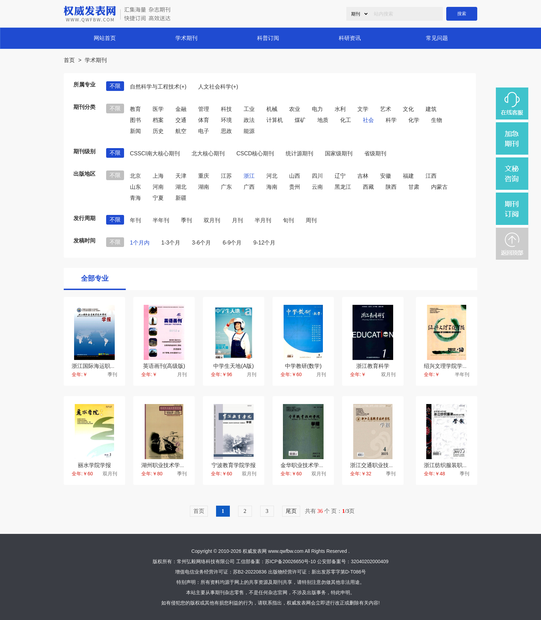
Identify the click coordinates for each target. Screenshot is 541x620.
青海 (135, 198)
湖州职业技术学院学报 (168, 465)
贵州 (294, 187)
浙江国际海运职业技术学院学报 (110, 366)
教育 (135, 109)
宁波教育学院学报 (234, 465)
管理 (203, 109)
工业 (249, 109)
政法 (249, 120)
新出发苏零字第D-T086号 (339, 572)
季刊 (186, 220)
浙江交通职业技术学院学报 (383, 465)
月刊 (237, 220)
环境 (226, 120)
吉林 (362, 176)
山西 (294, 176)
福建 (408, 176)
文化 (408, 109)
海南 (271, 187)
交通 (180, 120)
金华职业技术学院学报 (308, 465)
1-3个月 (170, 243)
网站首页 (105, 38)
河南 (158, 187)
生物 (436, 120)
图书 (135, 120)
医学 (158, 109)
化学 (413, 120)
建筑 (431, 109)
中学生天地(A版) (233, 366)
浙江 (249, 176)
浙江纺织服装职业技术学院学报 (462, 465)
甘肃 (413, 187)
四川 (317, 176)
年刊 (135, 220)
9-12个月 (264, 243)
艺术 (385, 109)
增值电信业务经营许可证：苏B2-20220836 (221, 572)
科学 (391, 120)
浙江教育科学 (372, 366)
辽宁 (340, 176)
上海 (158, 176)
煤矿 (300, 120)
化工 (345, 120)
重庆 (203, 176)
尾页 (291, 511)
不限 (115, 86)
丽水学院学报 (94, 465)
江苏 (226, 176)
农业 (294, 109)
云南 (317, 187)
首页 (69, 60)
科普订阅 (268, 38)
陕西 (391, 187)
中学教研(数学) (303, 366)
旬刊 (288, 220)
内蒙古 (439, 187)
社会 (368, 120)
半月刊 (263, 220)
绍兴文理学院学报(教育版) (456, 366)
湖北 (180, 187)
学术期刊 (186, 38)
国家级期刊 (339, 153)
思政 (226, 131)
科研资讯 (350, 38)
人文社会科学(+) (218, 87)
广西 (249, 187)
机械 (271, 109)
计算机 (274, 120)
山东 (135, 187)
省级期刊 (375, 153)
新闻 (135, 131)
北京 (135, 176)
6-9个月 (232, 243)
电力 (317, 109)
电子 (203, 131)
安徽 (385, 176)
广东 (226, 187)
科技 (226, 109)
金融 (180, 109)
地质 (322, 120)
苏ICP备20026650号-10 (290, 561)
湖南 (203, 187)
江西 (431, 176)
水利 (340, 109)
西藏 (368, 187)
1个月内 (140, 243)
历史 (158, 131)
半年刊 (161, 220)
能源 (249, 131)
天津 (180, 176)
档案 (158, 120)
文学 (362, 109)
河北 (271, 176)
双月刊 (212, 220)
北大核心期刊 (208, 153)
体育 (203, 120)
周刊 (311, 220)
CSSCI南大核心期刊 (155, 153)
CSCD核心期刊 (255, 153)
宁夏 (158, 198)
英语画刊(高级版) (164, 366)
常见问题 (437, 38)
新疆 (180, 198)
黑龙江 (343, 187)
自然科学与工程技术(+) (158, 87)
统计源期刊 (299, 153)
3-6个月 (201, 243)
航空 (180, 131)
